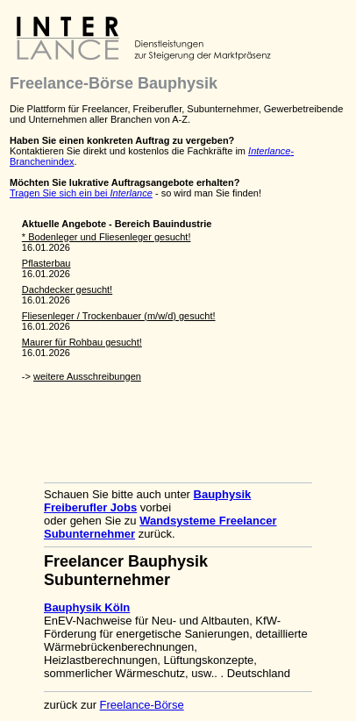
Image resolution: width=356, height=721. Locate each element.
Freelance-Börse (142, 704)
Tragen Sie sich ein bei (81, 193)
